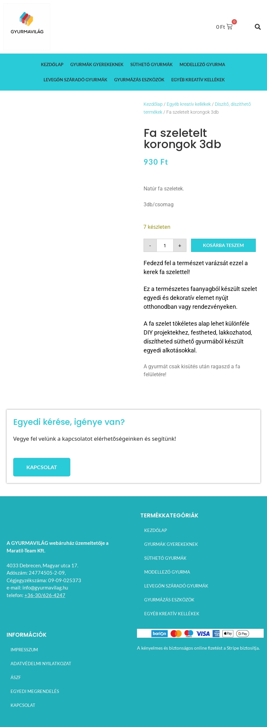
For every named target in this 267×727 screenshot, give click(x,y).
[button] (257, 26)
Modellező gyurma (202, 64)
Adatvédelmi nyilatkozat (40, 663)
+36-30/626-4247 (44, 595)
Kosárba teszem (223, 245)
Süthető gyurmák (151, 64)
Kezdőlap (52, 64)
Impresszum (23, 649)
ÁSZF (15, 677)
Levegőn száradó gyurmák (75, 79)
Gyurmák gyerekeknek (96, 64)
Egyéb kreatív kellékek (198, 79)
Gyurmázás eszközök (139, 79)
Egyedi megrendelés (34, 691)
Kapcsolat (22, 705)
